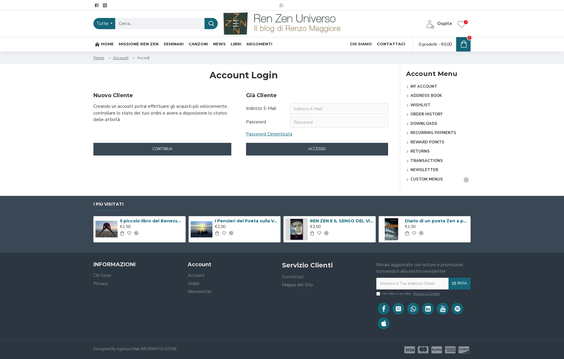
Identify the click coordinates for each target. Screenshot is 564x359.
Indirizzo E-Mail (261, 108)
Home (98, 58)
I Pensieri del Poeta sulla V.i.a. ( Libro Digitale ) (246, 221)
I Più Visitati (108, 204)
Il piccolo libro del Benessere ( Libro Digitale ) (152, 221)
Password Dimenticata (269, 134)
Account (120, 58)
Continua (162, 149)
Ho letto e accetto (408, 293)
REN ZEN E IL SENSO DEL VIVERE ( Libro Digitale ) (342, 221)
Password (256, 122)
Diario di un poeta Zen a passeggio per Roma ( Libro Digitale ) (437, 221)
